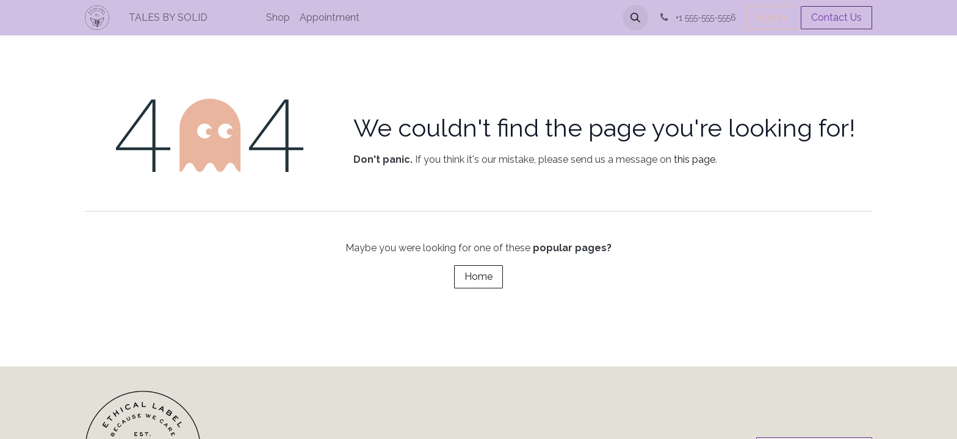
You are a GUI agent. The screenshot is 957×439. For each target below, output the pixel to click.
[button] (635, 17)
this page (694, 159)
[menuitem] (209, 17)
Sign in (770, 17)
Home (478, 276)
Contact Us (836, 17)
